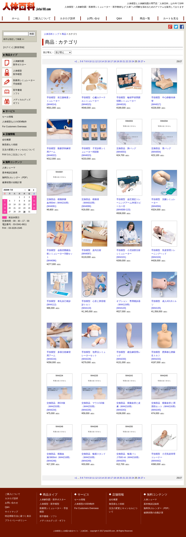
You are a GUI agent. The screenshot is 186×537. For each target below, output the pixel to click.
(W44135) (156, 308)
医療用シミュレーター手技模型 (24, 82)
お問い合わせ (11, 503)
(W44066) (86, 206)
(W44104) (156, 257)
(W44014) (51, 104)
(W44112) (51, 304)
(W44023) (86, 155)
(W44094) (156, 206)
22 (127, 61)
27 (142, 61)
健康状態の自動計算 (12, 182)
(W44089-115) (123, 209)
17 (111, 61)
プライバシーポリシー (16, 520)
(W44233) (156, 359)
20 (121, 61)
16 (108, 61)
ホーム (15, 18)
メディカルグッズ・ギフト (53, 520)
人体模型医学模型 (17, 72)
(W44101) (121, 257)
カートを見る (170, 18)
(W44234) (51, 410)
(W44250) (121, 461)
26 (139, 61)
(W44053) (121, 152)
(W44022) (51, 155)
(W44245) (156, 410)
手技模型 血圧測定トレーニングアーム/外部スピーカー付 (128, 202)
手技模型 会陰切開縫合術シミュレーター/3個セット (59, 253)
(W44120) (121, 308)
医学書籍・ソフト (48, 516)
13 (99, 61)
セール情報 (7, 116)
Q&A (119, 18)
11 (93, 61)
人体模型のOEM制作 (84, 504)
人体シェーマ (8, 167)
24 (133, 61)
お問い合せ (93, 18)
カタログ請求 (67, 18)
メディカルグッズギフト (22, 101)
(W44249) (86, 461)
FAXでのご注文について (14, 154)
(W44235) (86, 410)
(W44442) (156, 461)
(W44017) (156, 104)
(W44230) (121, 359)
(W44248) (51, 461)
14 (102, 61)
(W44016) (121, 104)
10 (90, 61)
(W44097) (86, 253)
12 (96, 61)
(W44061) (51, 206)
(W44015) (86, 104)
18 (115, 61)
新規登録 (19, 47)
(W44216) (51, 359)
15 (105, 61)
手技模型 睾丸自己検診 (59, 301)
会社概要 (6, 139)
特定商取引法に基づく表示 (18, 516)
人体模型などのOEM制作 (14, 121)
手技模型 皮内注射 (91, 250)
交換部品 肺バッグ (126, 148)
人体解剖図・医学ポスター (53, 499)
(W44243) (121, 410)
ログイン (8, 47)
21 (124, 61)
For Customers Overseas (14, 126)
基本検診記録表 (9, 172)
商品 (64, 34)
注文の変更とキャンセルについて (18, 149)
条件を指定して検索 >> (13, 39)
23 (130, 61)
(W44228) (86, 359)
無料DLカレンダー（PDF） (15, 177)
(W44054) (156, 152)
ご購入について (42, 18)
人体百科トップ (51, 34)
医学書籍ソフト (17, 92)
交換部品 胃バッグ (161, 148)
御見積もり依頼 (9, 144)
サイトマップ (11, 511)
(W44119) (86, 308)
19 (117, 61)
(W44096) (51, 260)
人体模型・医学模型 (49, 504)
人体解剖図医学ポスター (19, 63)
